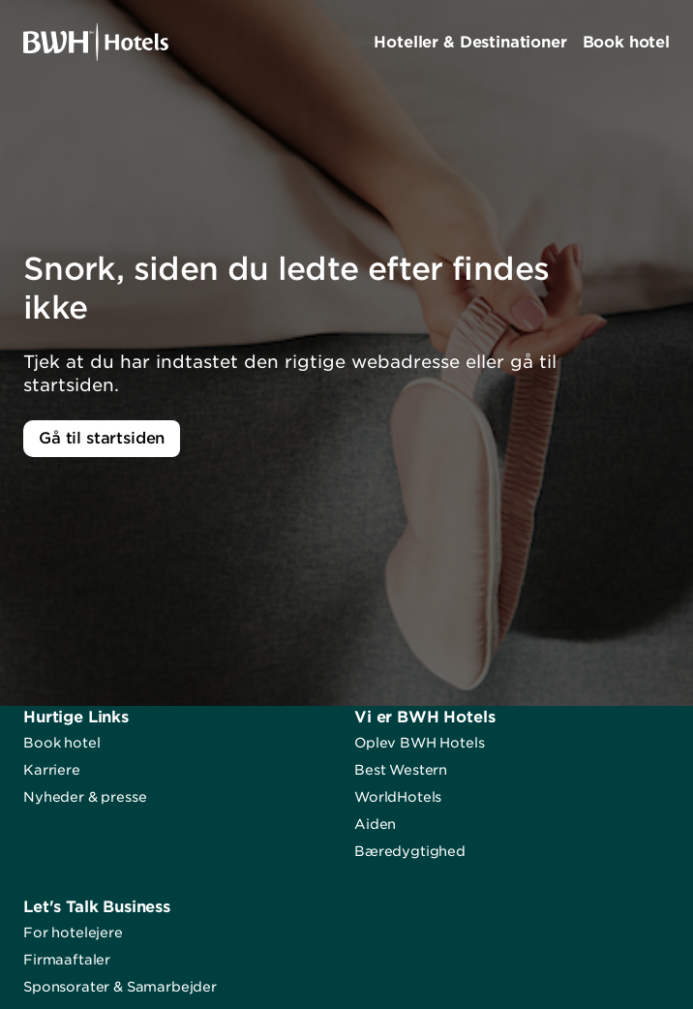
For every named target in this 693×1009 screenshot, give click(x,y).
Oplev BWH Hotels (419, 742)
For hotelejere (73, 932)
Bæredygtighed (410, 851)
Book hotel (61, 742)
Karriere (51, 770)
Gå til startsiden (102, 438)
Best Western (400, 770)
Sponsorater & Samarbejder (120, 986)
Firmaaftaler (66, 959)
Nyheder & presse (84, 797)
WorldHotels (397, 797)
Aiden (375, 824)
